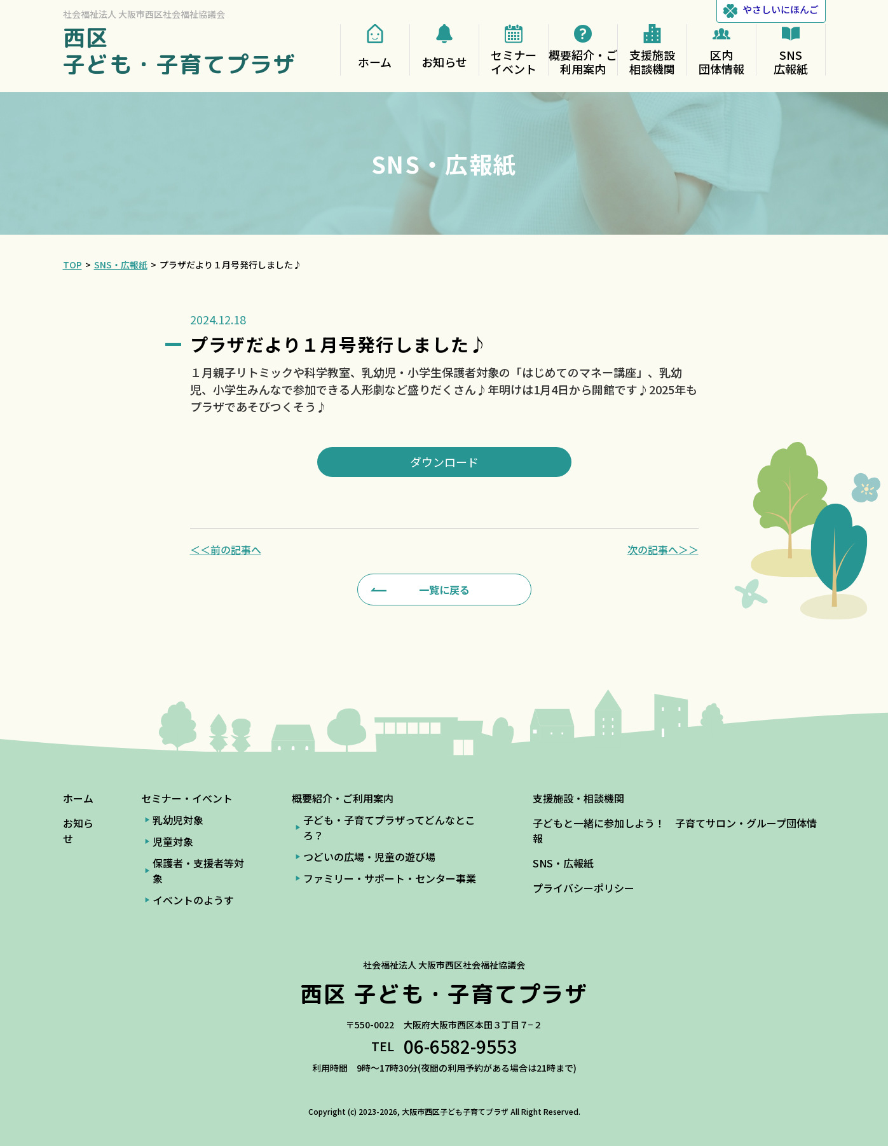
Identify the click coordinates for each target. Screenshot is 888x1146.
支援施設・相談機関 (578, 798)
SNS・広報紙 (563, 863)
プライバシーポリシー (583, 887)
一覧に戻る (444, 589)
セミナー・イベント (187, 798)
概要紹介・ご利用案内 (342, 798)
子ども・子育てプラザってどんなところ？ (389, 827)
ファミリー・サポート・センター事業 (389, 878)
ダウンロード (444, 461)
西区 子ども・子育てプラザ (180, 50)
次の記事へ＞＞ (663, 549)
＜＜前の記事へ (225, 549)
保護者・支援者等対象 (198, 870)
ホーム (78, 798)
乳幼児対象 (178, 819)
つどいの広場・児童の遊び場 (369, 856)
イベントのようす (193, 900)
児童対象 (173, 841)
